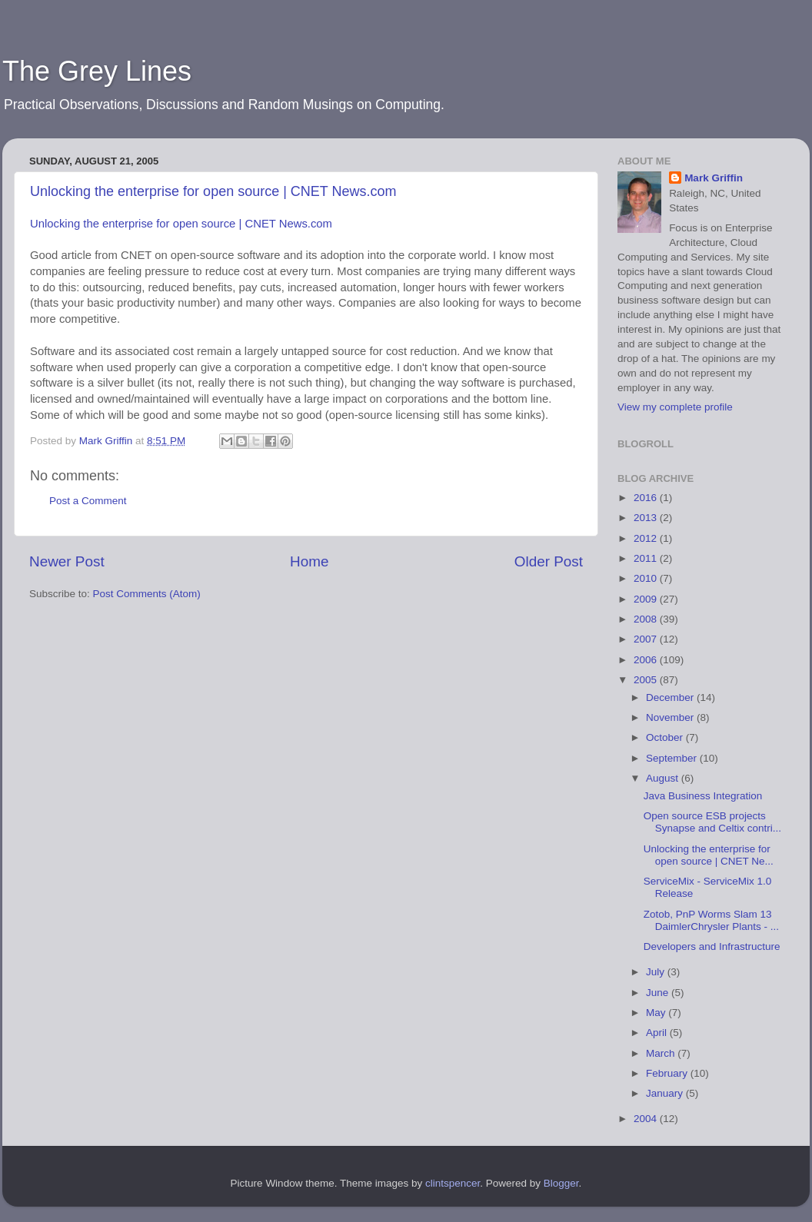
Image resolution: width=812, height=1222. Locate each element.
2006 (647, 660)
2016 (647, 497)
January (666, 1093)
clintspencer (452, 1183)
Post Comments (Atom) (147, 593)
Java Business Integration (703, 796)
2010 (647, 578)
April (658, 1032)
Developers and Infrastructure (712, 946)
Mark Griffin (713, 178)
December (671, 697)
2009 (647, 599)
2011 (647, 558)
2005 (647, 680)
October (666, 737)
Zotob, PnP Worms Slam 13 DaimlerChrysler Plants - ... (711, 920)
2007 (647, 639)
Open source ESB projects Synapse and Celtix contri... (712, 822)
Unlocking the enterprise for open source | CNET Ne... (709, 855)
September (673, 758)
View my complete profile (675, 407)
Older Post (548, 561)
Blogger (561, 1183)
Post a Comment (88, 500)
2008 (647, 619)
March (661, 1053)
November (671, 717)
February (668, 1073)
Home (309, 561)
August (663, 778)
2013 (647, 517)
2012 (647, 538)
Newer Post (67, 561)
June (658, 992)
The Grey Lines (96, 71)
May (657, 1012)
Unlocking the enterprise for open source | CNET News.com (213, 191)
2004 (647, 1118)
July (656, 972)
